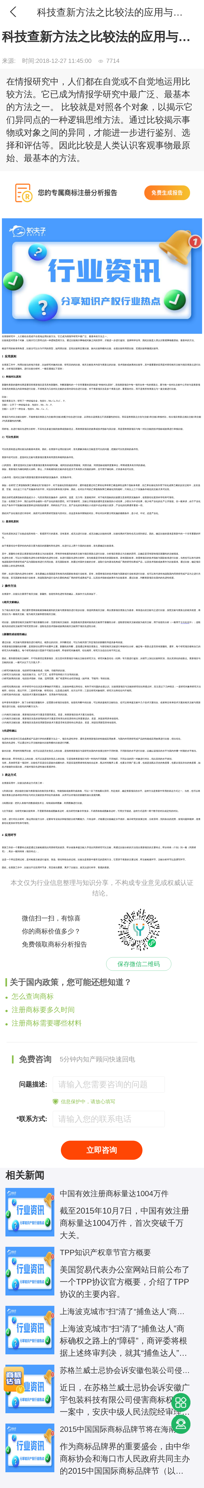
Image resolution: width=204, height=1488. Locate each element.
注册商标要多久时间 (40, 1010)
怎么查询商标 (29, 996)
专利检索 (184, 622)
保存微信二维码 (138, 964)
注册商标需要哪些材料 (43, 1023)
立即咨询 (101, 1150)
